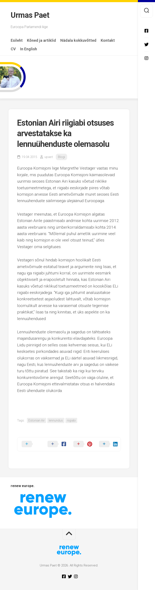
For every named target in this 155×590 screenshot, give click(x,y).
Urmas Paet (30, 15)
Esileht (17, 40)
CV (13, 49)
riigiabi (71, 420)
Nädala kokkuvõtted (78, 40)
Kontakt (108, 40)
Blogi (61, 157)
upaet (48, 157)
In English (28, 49)
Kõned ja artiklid (41, 40)
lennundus (56, 420)
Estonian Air (36, 420)
